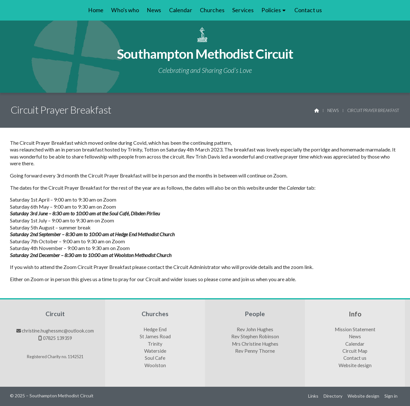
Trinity (155, 344)
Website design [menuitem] (363, 396)
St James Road (155, 336)
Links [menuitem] (313, 396)
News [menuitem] (154, 10)
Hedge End (155, 329)
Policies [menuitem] (271, 10)
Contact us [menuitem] (308, 10)
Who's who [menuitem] (125, 10)
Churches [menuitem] (212, 10)
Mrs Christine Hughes (255, 344)
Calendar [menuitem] (180, 10)
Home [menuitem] (96, 10)
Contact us (354, 358)
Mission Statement (355, 329)
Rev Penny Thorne (255, 351)
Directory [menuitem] (333, 396)
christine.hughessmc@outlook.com (58, 330)
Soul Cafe (155, 358)
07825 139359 (57, 338)
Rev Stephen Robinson (255, 336)
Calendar (355, 344)
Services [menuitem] (243, 10)
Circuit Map (354, 351)
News (333, 110)
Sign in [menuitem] (391, 396)
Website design (355, 365)
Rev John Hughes (255, 329)
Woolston (155, 365)
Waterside (155, 351)
